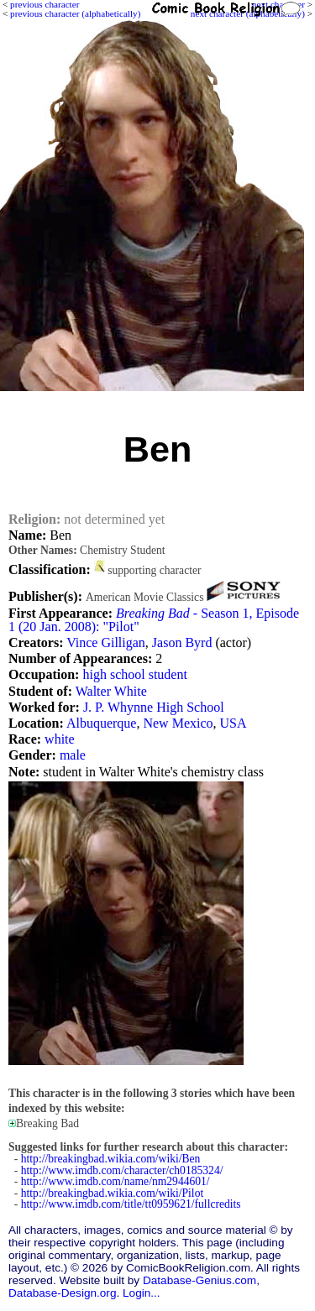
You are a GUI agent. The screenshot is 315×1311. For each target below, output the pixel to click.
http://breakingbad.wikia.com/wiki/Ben (111, 1158)
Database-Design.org (62, 1293)
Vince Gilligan (105, 642)
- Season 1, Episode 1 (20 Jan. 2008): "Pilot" (153, 620)
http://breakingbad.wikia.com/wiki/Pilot (112, 1193)
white (60, 739)
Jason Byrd (182, 642)
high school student (134, 674)
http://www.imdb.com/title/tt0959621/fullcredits (131, 1204)
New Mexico (178, 723)
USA (233, 723)
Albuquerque (101, 723)
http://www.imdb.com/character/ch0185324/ (122, 1170)
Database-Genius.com (199, 1280)
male (73, 755)
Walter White (111, 691)
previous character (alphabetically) (75, 13)
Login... (141, 1293)
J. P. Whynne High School (153, 707)
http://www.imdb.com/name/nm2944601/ (115, 1181)
